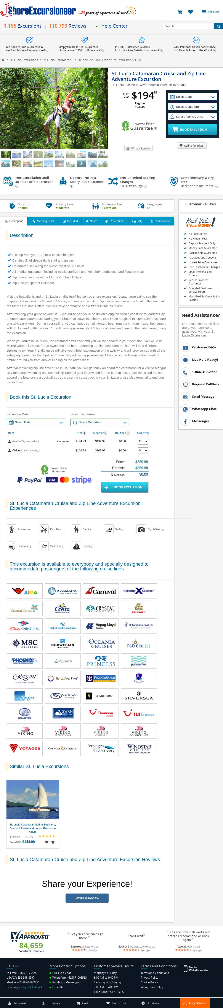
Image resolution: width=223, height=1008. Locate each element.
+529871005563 (77, 977)
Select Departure (83, 414)
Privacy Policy (149, 977)
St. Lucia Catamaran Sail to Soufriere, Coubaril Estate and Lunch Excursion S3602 (33, 828)
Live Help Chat (60, 973)
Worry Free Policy (152, 987)
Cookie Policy (149, 982)
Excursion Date (18, 414)
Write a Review (138, 148)
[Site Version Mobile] (197, 968)
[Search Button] (218, 26)
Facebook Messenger (65, 982)
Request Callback (32, 987)
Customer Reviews (200, 204)
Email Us (56, 987)
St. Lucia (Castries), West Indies (134, 85)
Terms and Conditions (155, 973)
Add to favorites (191, 146)
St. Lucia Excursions (24, 60)
